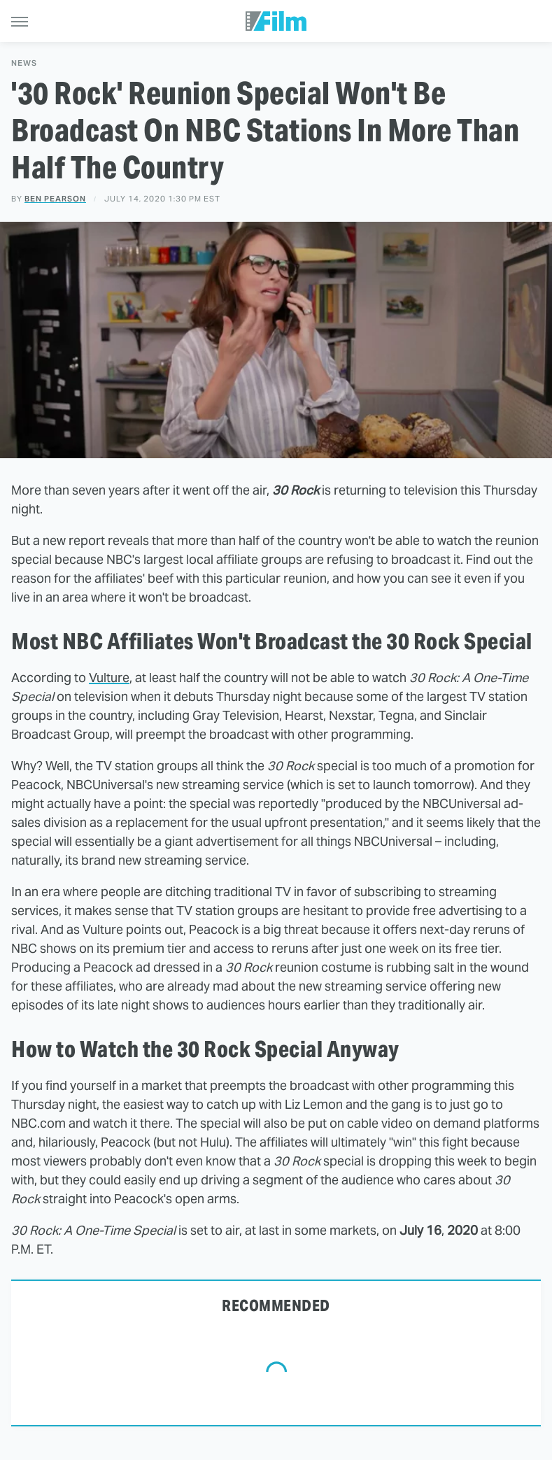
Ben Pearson (55, 199)
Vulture (109, 677)
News (24, 63)
